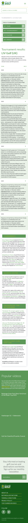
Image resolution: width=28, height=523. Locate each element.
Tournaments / (7, 18)
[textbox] (7, 26)
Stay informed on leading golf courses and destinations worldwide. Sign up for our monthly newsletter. (14, 466)
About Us (4, 493)
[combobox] (14, 26)
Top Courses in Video (9, 503)
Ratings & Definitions (9, 495)
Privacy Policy (6, 500)
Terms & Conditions (8, 498)
